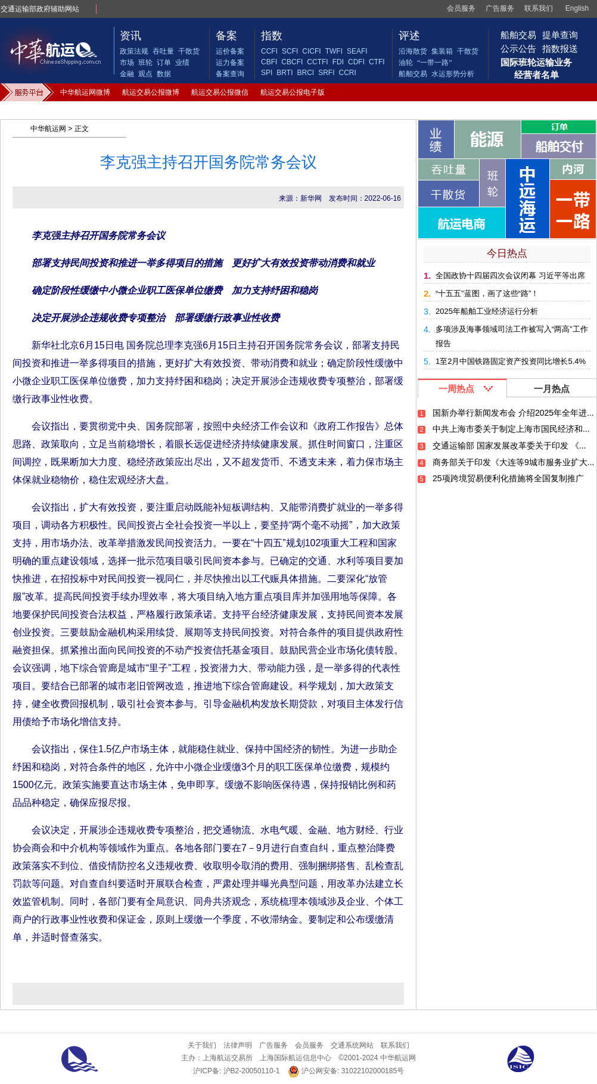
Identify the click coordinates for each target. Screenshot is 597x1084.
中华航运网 (48, 128)
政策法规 (134, 51)
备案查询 (230, 74)
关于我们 (202, 1045)
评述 (409, 36)
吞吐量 (163, 51)
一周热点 (456, 389)
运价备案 (230, 51)
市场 (127, 62)
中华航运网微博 (85, 92)
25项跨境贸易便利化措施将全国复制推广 (508, 478)
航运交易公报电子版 (292, 92)
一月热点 (552, 389)
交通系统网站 (352, 1045)
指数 (271, 36)
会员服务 (461, 8)
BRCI (305, 72)
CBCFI (292, 62)
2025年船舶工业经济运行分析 (487, 311)
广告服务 (500, 8)
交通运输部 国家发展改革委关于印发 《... (509, 445)
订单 (164, 62)
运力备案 (230, 62)
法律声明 (237, 1045)
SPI (266, 72)
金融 (127, 74)
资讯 (130, 36)
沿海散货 (413, 51)
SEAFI (357, 51)
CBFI (269, 62)
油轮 (406, 62)
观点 (145, 74)
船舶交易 (413, 74)
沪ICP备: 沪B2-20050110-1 (236, 1071)
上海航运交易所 (228, 1058)
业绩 (182, 62)
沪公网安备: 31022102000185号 (346, 1071)
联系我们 (538, 8)
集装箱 (442, 51)
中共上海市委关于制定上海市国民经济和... (511, 429)
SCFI (290, 51)
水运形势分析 (452, 74)
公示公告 (518, 48)
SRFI (326, 72)
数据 (164, 74)
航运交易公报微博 (150, 92)
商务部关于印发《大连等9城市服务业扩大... (513, 462)
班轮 (145, 62)
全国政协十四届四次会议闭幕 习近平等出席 (510, 275)
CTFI (377, 62)
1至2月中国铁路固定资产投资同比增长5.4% (511, 361)
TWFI (334, 51)
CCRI (347, 72)
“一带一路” (434, 62)
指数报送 (560, 48)
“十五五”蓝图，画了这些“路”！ (487, 293)
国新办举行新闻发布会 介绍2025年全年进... (513, 413)
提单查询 (560, 35)
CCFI (269, 51)
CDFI (356, 62)
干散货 (189, 51)
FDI (338, 62)
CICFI (311, 51)
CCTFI (317, 62)
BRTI (284, 72)
